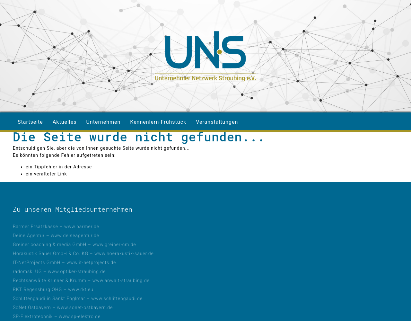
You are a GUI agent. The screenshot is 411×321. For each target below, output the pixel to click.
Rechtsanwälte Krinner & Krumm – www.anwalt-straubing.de (81, 280)
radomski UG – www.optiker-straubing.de (59, 271)
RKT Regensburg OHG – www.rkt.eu (53, 289)
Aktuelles (65, 122)
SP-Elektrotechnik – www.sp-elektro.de (57, 316)
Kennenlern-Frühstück (158, 122)
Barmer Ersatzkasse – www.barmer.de (56, 226)
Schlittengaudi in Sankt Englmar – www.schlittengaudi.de (78, 298)
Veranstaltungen (217, 122)
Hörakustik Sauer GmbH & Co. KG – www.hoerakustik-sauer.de (83, 253)
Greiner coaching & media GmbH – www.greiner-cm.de (74, 244)
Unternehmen (103, 122)
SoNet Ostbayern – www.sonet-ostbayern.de (63, 307)
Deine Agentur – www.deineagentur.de (56, 235)
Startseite (30, 122)
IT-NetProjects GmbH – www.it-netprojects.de (64, 262)
